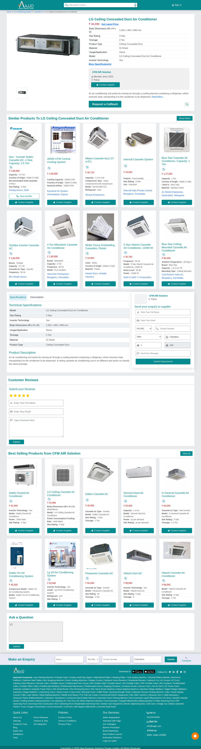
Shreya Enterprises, (95, 193)
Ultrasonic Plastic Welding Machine (28, 696)
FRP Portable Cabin (149, 681)
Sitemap (17, 719)
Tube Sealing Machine (136, 676)
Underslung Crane (47, 690)
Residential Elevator (137, 679)
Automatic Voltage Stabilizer (25, 690)
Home (9, 10)
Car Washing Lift (58, 699)
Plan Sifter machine (138, 693)
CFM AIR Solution (101, 70)
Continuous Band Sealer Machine (81, 696)
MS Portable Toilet (98, 681)
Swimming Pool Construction (40, 702)
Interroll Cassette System (138, 157)
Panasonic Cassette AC (99, 571)
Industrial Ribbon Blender (159, 676)
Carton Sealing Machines (76, 679)
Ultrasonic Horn (155, 693)
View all (186, 452)
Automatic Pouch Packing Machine (112, 696)
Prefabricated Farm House (77, 681)
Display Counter (96, 679)
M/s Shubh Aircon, (18, 275)
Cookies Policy (65, 716)
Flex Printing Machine (79, 687)
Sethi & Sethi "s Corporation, (138, 275)
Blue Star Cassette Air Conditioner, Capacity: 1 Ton (176, 159)
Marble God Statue (70, 693)
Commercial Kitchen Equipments (114, 693)
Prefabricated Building (49, 684)
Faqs (15, 736)
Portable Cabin (61, 676)
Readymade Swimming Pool (87, 702)
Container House (129, 684)
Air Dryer (167, 696)
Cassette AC (38, 10)
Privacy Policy (64, 722)
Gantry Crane (62, 690)
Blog (15, 726)
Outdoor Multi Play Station (81, 676)
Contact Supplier (107, 83)
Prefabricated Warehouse (72, 684)
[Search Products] (65, 4)
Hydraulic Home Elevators (115, 679)
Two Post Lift (72, 699)
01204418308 (153, 715)
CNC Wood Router (60, 687)
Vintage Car (162, 702)
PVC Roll (84, 693)
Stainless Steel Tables (32, 679)
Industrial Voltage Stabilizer (151, 687)
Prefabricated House (93, 684)
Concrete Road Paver (106, 705)
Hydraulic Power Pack (41, 687)
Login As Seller (110, 739)
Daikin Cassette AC (96, 492)
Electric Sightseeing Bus (134, 702)
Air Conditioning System (23, 10)
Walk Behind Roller (102, 676)
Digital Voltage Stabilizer (175, 687)
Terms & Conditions (67, 719)
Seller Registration (111, 716)
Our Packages (109, 722)
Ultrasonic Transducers (55, 696)
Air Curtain (93, 693)
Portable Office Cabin (29, 684)
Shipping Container (112, 684)
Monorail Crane (88, 690)
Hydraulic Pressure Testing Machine (147, 690)
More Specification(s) (100, 62)
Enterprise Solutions (112, 736)
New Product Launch (112, 732)
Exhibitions (18, 732)
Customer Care (20, 722)
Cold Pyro (68, 705)
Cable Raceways (170, 693)
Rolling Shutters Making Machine (35, 699)
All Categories (40, 722)
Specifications (18, 295)
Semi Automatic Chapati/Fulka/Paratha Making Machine (128, 699)
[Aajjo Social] (170, 670)
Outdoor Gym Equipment (111, 702)
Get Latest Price (110, 22)
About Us (17, 716)
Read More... (157, 95)
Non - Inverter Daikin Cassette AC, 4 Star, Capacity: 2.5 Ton (21, 158)
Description (37, 295)
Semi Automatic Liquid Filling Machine (145, 696)
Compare (186, 657)
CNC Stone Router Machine (102, 687)
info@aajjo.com (154, 724)
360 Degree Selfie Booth (85, 705)
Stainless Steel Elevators (24, 681)
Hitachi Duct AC (133, 571)
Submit (16, 440)
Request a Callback (105, 102)
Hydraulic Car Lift (154, 679)
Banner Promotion (111, 726)
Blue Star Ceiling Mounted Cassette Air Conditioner (174, 245)
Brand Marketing (110, 729)
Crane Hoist (75, 690)
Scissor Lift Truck (171, 679)
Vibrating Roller (118, 676)
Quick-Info (18, 729)
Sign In (176, 4)
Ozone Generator (55, 705)
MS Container (166, 681)
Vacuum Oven (144, 684)
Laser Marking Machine (43, 676)
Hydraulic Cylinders (21, 687)
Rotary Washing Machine (127, 687)
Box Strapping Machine (54, 679)
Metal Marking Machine (50, 693)
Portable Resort (114, 681)
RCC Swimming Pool (64, 702)
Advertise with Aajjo (112, 719)
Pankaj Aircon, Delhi (19, 188)
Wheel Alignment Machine (91, 699)
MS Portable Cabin (131, 681)
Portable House (57, 681)
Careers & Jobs (41, 719)
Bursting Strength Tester (120, 690)
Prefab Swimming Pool (164, 699)
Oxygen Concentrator (36, 705)
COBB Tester (102, 690)
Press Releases (41, 716)
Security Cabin (42, 681)
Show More (184, 117)
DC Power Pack (172, 684)
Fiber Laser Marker (30, 693)
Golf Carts (151, 702)
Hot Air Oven (157, 684)
